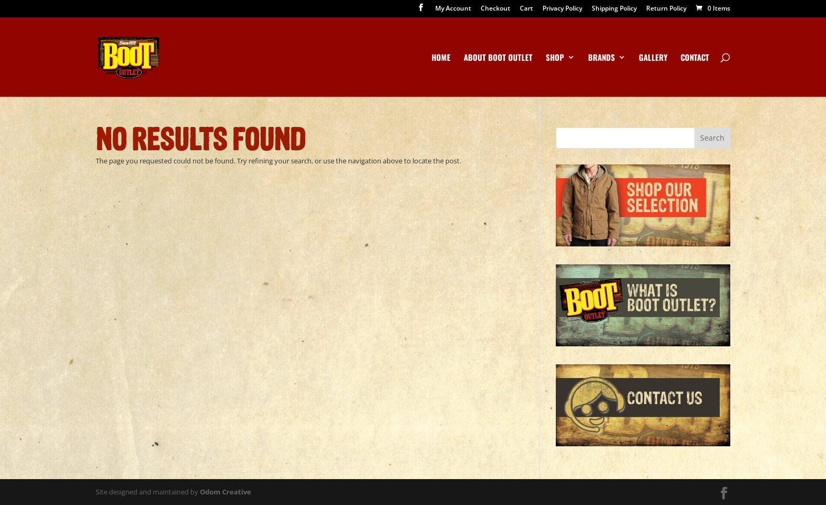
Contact (695, 58)
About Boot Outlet (498, 58)
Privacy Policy (562, 9)
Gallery (653, 58)
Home (441, 58)
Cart (526, 9)
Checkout (495, 9)
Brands (601, 58)
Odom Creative (225, 492)
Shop (555, 58)
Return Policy (666, 9)
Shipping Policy (614, 9)
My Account (453, 9)
